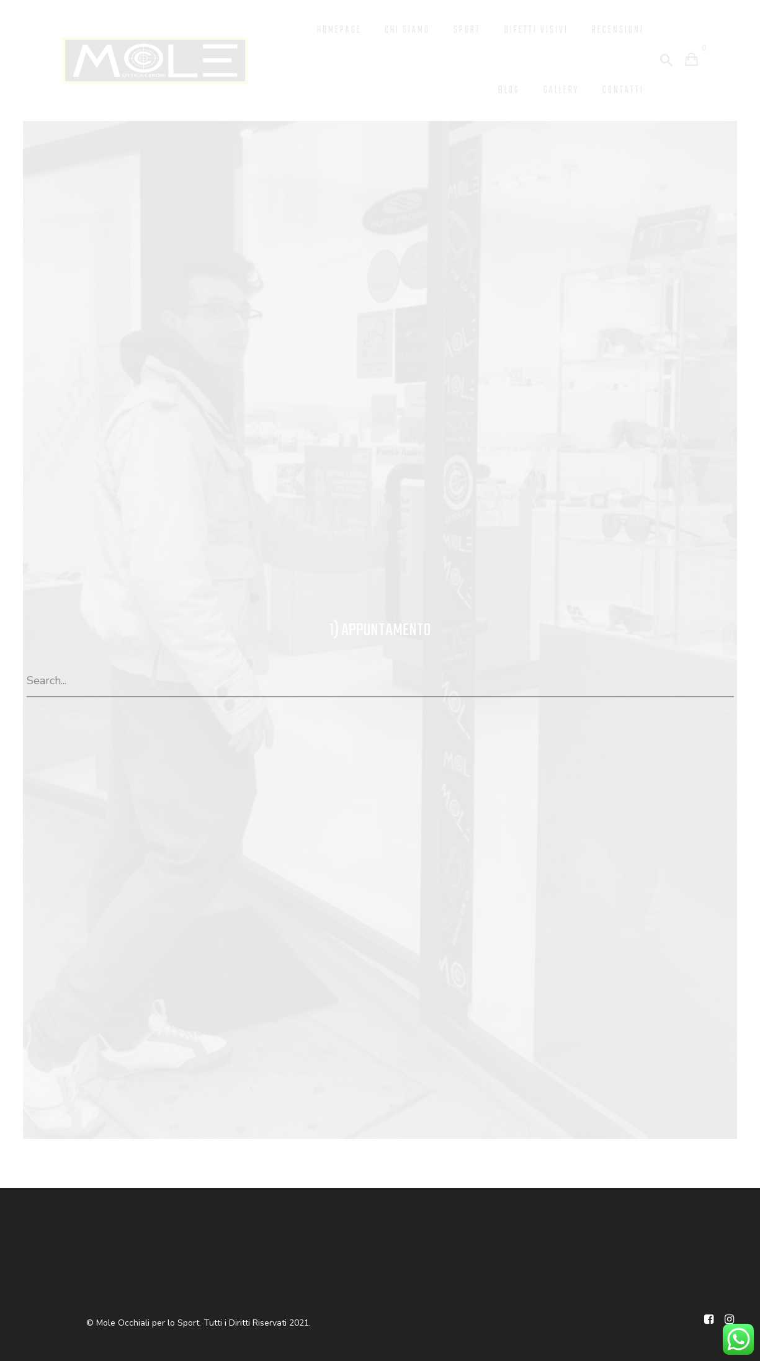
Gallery (555, 89)
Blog (501, 89)
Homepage (318, 30)
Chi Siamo (391, 30)
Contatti (622, 89)
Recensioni (616, 30)
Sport (454, 30)
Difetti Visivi (528, 30)
